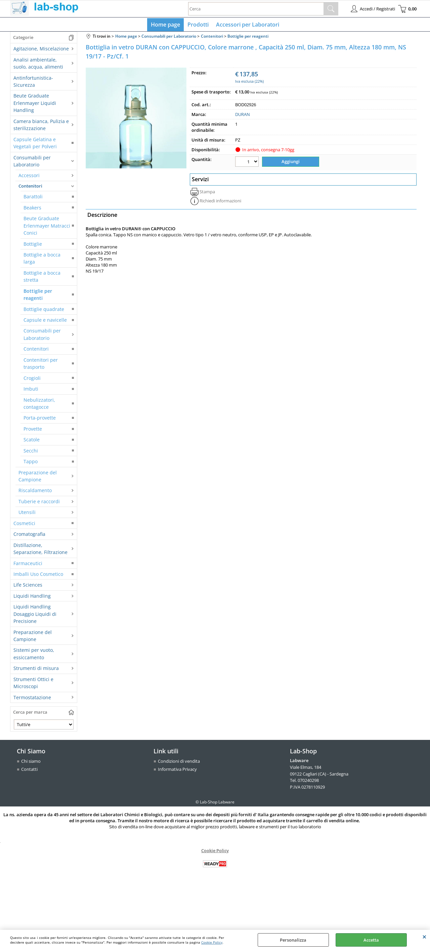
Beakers (32, 209)
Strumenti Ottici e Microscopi (33, 684)
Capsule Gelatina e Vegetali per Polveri (35, 144)
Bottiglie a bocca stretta (42, 277)
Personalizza (293, 940)
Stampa (207, 193)
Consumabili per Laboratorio (32, 162)
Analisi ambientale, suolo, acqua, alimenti (38, 64)
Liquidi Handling (32, 597)
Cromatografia (29, 535)
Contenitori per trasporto (41, 364)
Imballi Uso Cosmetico (38, 575)
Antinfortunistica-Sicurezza (33, 82)
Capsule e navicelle (45, 321)
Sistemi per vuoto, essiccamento (33, 655)
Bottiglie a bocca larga (42, 259)
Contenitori (30, 187)
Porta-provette (40, 419)
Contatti (29, 770)
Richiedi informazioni (220, 202)
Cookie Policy (211, 942)
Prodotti (198, 25)
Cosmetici (24, 524)
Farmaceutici (27, 564)
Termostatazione (32, 699)
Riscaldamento (35, 492)
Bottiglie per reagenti (38, 296)
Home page (166, 25)
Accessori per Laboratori (246, 25)
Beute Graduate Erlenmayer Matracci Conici (47, 227)
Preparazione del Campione (37, 477)
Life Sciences (27, 586)
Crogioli (32, 379)
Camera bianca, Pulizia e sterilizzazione (41, 126)
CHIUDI (424, 936)
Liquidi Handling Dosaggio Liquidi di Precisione (34, 615)
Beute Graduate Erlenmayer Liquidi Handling (34, 104)
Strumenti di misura (36, 670)
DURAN (242, 116)
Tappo (31, 463)
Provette (33, 430)
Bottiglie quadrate (44, 310)
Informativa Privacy (177, 770)
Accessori (29, 177)
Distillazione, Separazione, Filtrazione (40, 550)
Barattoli (33, 198)
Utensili (27, 514)
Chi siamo (31, 763)
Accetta (371, 940)
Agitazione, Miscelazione (41, 50)
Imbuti (31, 390)
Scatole (32, 441)
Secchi (31, 452)
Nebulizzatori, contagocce (39, 404)
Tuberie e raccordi (39, 503)
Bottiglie (33, 245)
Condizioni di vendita (179, 763)
